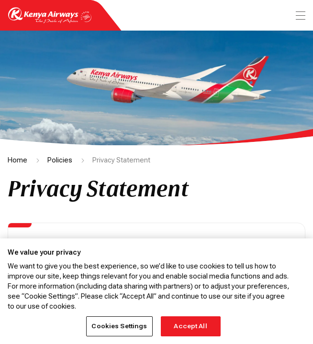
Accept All (190, 326)
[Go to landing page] (49, 20)
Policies (59, 160)
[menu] (299, 16)
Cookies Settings (119, 326)
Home (17, 160)
